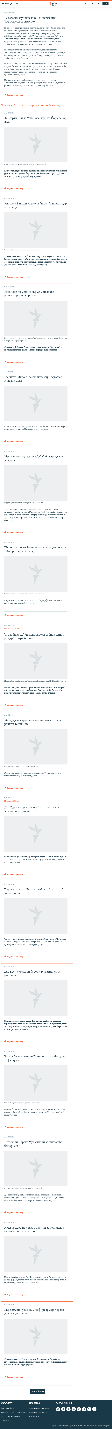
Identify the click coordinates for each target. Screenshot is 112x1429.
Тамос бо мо (5, 1421)
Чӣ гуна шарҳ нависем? (10, 1417)
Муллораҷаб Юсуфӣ (11, 801)
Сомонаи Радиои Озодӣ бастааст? (14, 1412)
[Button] (13, 95)
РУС (86, 4)
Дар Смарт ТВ (34, 1417)
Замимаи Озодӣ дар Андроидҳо (41, 1408)
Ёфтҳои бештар (37, 1391)
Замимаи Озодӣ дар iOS (38, 1412)
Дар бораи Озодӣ (7, 1408)
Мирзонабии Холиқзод (13, 628)
